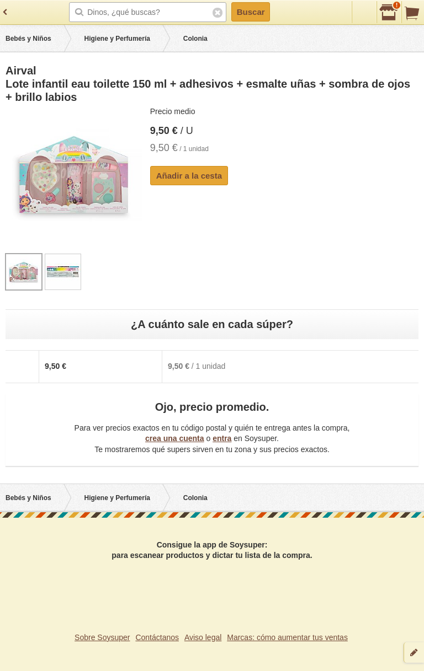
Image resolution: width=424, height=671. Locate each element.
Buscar (251, 12)
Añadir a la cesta (189, 175)
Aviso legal (202, 637)
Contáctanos (157, 637)
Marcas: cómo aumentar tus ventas (287, 637)
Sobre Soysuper (102, 637)
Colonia (195, 38)
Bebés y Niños (28, 38)
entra (222, 438)
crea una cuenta (174, 438)
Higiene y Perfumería (117, 38)
